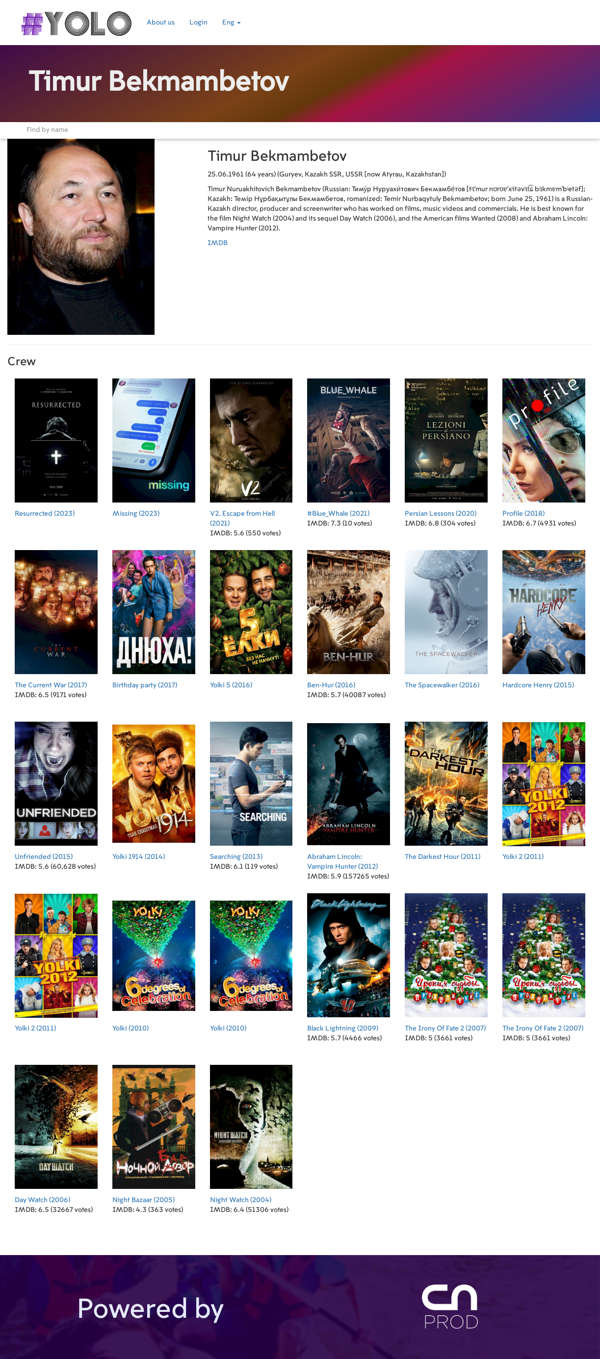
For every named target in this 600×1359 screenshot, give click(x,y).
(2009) (348, 959)
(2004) (251, 1131)
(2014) (153, 788)
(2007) (446, 959)
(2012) (348, 793)
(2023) (56, 445)
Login (198, 22)
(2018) (543, 445)
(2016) (251, 616)
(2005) (153, 1131)
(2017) (56, 616)
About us (161, 22)
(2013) (251, 788)
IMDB (218, 243)
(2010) (153, 959)
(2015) (543, 616)
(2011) (446, 788)
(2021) (251, 450)
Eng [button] (231, 22)
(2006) (56, 1131)
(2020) (446, 445)
